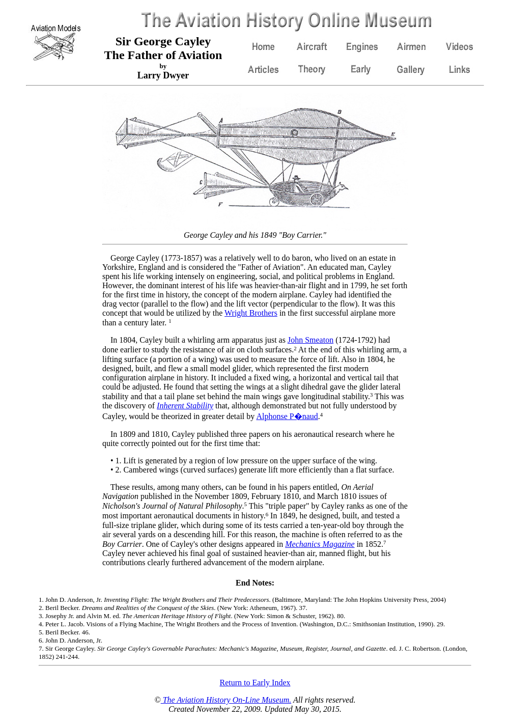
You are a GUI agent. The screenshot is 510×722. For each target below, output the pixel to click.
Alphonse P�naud (287, 416)
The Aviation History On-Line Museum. (226, 700)
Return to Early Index (254, 682)
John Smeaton (310, 340)
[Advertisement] (57, 246)
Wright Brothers (250, 313)
